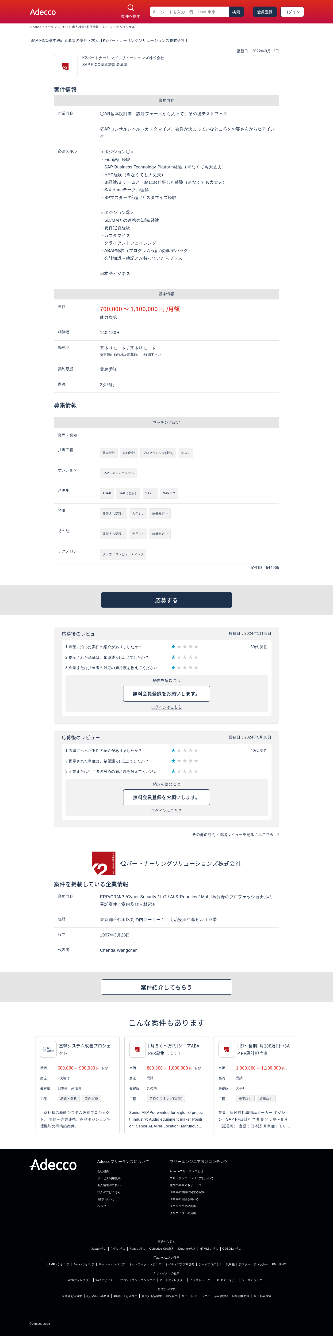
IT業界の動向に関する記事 (187, 1192)
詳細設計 (129, 453)
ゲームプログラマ (210, 1264)
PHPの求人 (118, 1248)
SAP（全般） (128, 493)
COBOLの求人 (232, 1248)
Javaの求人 (99, 1248)
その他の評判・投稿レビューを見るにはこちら (232, 834)
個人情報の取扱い (109, 1185)
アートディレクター (172, 1280)
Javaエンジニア (84, 1264)
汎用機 (230, 1264)
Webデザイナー (106, 1280)
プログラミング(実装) (158, 453)
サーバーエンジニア (112, 1264)
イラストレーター (201, 1280)
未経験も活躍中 (72, 1296)
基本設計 (109, 453)
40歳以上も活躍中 (126, 1296)
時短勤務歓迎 (241, 1296)
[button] (303, 1085)
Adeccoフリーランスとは (186, 1171)
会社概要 (103, 1171)
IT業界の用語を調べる (184, 1199)
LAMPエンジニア (58, 1264)
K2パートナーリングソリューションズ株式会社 (180, 863)
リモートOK (190, 1296)
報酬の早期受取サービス (186, 1185)
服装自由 (172, 1296)
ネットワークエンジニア (145, 1264)
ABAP (107, 493)
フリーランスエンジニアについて (192, 1178)
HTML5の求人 (209, 1248)
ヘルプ (101, 1206)
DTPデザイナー (227, 1280)
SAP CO (169, 493)
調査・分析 (68, 1098)
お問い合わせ (106, 1199)
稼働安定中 (160, 513)
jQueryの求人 (187, 1248)
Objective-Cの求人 (161, 1248)
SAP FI (150, 493)
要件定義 (91, 1098)
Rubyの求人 (137, 1248)
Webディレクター (80, 1280)
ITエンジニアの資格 (183, 1206)
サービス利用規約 (109, 1178)
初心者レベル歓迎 (98, 1296)
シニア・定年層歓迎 (215, 1296)
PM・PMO (279, 1264)
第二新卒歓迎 (262, 1296)
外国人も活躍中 (114, 513)
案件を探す (130, 16)
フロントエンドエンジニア (137, 1280)
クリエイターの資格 (183, 1213)
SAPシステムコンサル (118, 473)
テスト (186, 453)
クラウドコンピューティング (123, 554)
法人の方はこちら (109, 1192)
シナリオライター (253, 1280)
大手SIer (138, 513)
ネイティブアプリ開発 (180, 1264)
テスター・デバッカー (253, 1264)
